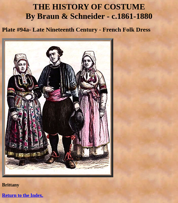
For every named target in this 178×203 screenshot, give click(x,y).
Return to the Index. (22, 195)
